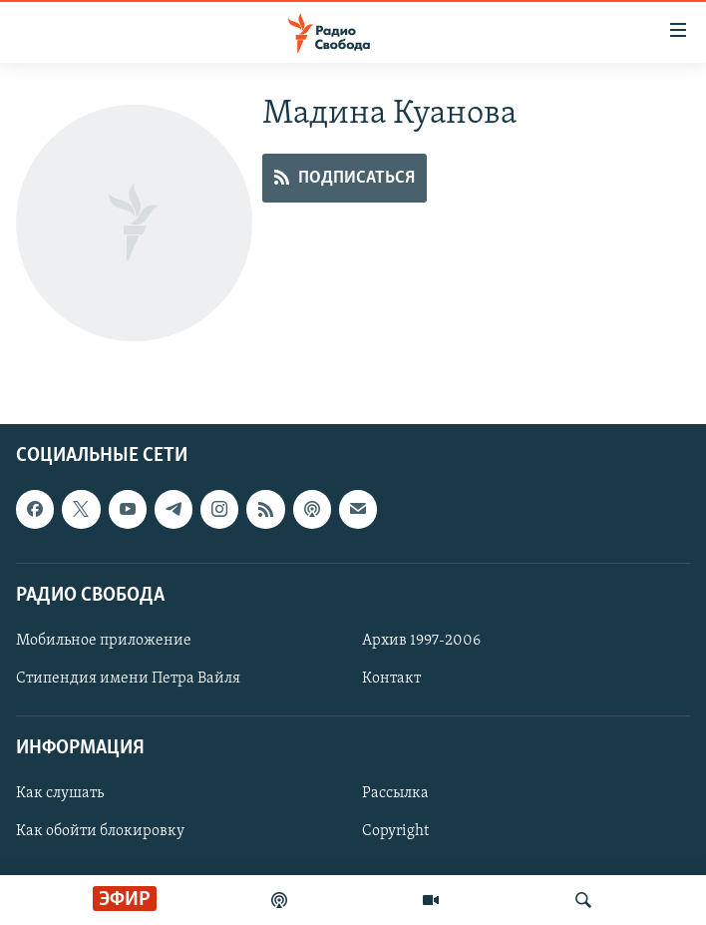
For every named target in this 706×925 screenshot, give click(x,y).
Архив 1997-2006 (421, 641)
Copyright (395, 831)
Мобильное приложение (103, 641)
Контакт (391, 679)
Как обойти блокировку (100, 831)
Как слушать (60, 793)
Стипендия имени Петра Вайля (128, 679)
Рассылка (395, 793)
